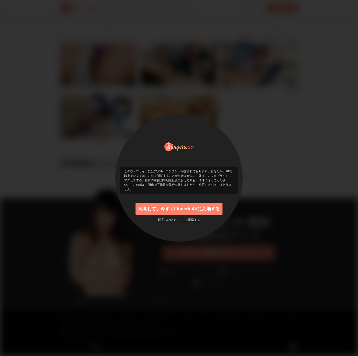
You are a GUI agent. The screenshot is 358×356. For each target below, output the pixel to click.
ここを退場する (189, 220)
